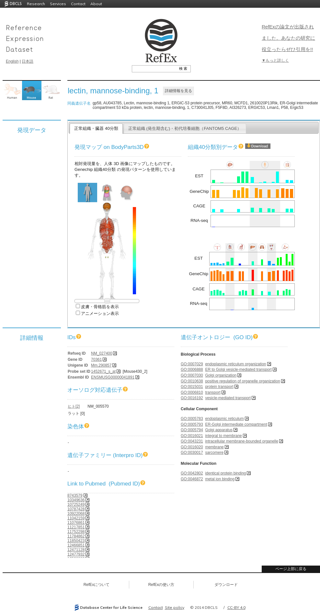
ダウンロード (226, 584)
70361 (96, 359)
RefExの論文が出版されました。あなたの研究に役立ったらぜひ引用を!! (288, 38)
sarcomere (214, 452)
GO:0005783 (192, 418)
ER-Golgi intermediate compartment (236, 424)
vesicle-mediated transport (228, 398)
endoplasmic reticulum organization (235, 364)
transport (212, 392)
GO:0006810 (192, 392)
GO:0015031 (192, 386)
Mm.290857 (101, 365)
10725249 (76, 504)
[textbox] (154, 68)
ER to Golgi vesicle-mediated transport (238, 369)
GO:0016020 (192, 447)
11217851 (76, 527)
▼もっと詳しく (275, 60)
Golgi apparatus (219, 430)
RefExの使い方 (161, 584)
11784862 (76, 536)
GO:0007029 (192, 364)
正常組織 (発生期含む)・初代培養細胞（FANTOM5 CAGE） (185, 128)
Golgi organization (220, 375)
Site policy (174, 607)
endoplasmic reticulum (224, 418)
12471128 (76, 549)
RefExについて (97, 584)
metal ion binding (219, 479)
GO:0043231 (192, 441)
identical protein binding (225, 473)
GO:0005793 (192, 424)
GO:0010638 (192, 381)
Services (58, 3)
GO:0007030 (192, 375)
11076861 (76, 522)
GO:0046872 (192, 479)
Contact (78, 3)
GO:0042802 (192, 473)
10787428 (76, 509)
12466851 (76, 545)
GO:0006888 (192, 369)
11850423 (76, 540)
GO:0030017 (192, 452)
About (96, 3)
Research (36, 3)
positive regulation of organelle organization (242, 381)
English (12, 61)
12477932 (76, 554)
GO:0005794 (192, 430)
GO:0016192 (192, 398)
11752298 (76, 531)
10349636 (76, 500)
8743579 (75, 495)
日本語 (27, 61)
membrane (214, 447)
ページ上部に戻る (290, 569)
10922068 (76, 513)
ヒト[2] (74, 406)
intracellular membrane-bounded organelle (241, 441)
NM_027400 (101, 353)
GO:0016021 (192, 435)
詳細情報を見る (178, 91)
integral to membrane (223, 435)
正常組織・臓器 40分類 (96, 128)
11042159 (76, 518)
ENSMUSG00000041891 (112, 377)
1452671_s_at (103, 371)
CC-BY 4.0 (236, 607)
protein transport (219, 386)
